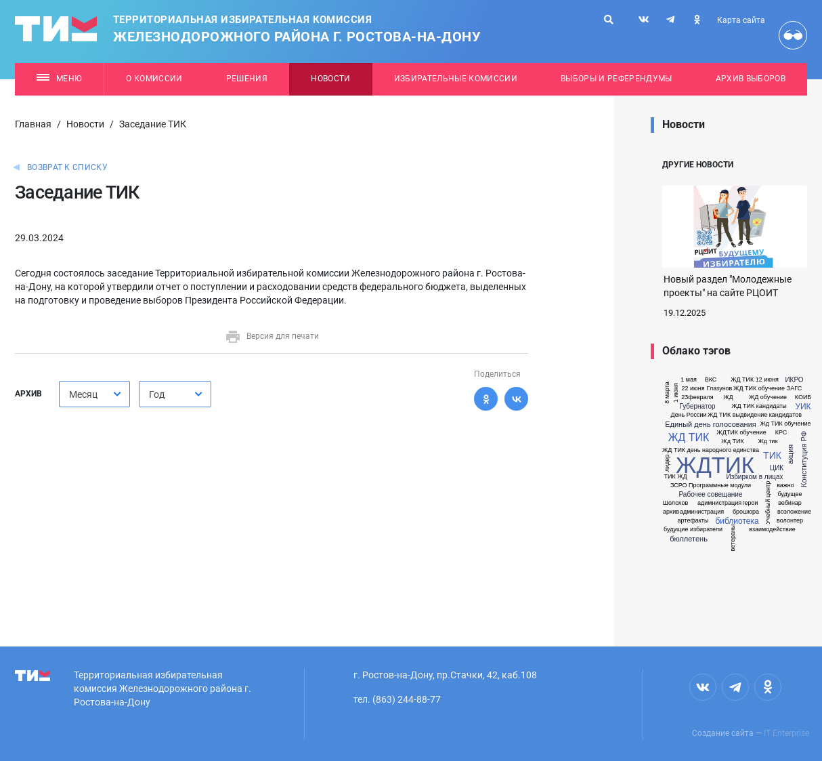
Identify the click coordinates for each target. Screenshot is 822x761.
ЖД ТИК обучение (759, 389)
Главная (33, 124)
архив (671, 512)
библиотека (736, 521)
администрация (702, 512)
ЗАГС (794, 389)
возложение (794, 512)
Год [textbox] (157, 394)
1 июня (676, 393)
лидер (667, 463)
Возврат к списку (67, 167)
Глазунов (720, 389)
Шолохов (675, 503)
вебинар (790, 503)
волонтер (790, 521)
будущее (789, 494)
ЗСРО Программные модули (710, 485)
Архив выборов (750, 78)
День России (689, 415)
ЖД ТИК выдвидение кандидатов (755, 415)
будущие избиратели (693, 530)
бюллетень (689, 539)
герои (750, 503)
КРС (781, 433)
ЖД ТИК (689, 437)
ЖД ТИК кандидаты (759, 406)
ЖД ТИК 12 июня (755, 380)
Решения (246, 78)
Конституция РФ (804, 459)
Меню (59, 78)
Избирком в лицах (754, 477)
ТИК (772, 455)
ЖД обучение (768, 397)
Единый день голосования (710, 424)
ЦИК (776, 468)
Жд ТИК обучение (785, 424)
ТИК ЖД (675, 477)
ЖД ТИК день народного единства (710, 450)
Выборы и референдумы (616, 78)
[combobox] (94, 394)
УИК (802, 407)
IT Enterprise (786, 733)
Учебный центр (768, 503)
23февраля (697, 397)
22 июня (692, 389)
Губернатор (697, 406)
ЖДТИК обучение (741, 433)
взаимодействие (772, 530)
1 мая (688, 380)
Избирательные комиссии (455, 78)
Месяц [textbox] (83, 394)
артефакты (693, 521)
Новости (330, 78)
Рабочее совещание (711, 494)
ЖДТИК (715, 465)
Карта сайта (741, 20)
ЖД (728, 397)
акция (790, 454)
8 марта (667, 393)
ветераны (733, 538)
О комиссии (154, 78)
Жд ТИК (732, 441)
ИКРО (794, 380)
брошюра (746, 512)
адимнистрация (719, 503)
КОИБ (803, 397)
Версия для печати (272, 336)
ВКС (711, 380)
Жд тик (767, 441)
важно (785, 485)
